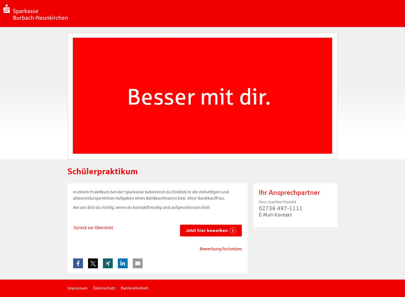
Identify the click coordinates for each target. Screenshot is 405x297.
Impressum (77, 288)
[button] (78, 263)
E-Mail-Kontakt (275, 215)
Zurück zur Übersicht (93, 227)
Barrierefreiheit (134, 288)
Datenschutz (104, 288)
